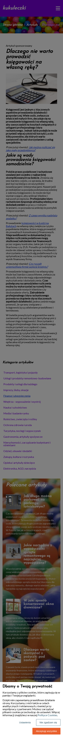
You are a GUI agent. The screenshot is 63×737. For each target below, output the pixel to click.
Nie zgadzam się (48, 722)
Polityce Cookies (47, 715)
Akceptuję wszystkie (46, 731)
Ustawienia (25, 722)
